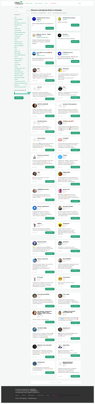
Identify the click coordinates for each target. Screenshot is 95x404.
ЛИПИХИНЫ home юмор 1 (43, 189)
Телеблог (65, 155)
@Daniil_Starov (65, 243)
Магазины (20, 85)
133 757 (35, 116)
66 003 (60, 150)
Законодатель (66, 223)
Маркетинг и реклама (22, 73)
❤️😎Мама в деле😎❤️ (68, 121)
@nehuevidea (39, 363)
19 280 (60, 271)
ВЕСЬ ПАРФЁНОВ (67, 258)
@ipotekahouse (39, 207)
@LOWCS (65, 19)
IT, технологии (22, 36)
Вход (80, 3)
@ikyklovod (65, 105)
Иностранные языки (22, 72)
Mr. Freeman (40, 277)
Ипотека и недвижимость (43, 206)
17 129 (60, 286)
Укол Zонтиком (66, 277)
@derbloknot (65, 364)
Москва (22, 79)
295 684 (35, 99)
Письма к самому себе (42, 258)
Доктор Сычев (66, 189)
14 (58, 382)
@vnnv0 (38, 173)
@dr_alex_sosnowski (40, 105)
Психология (22, 38)
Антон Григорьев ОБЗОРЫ (43, 294)
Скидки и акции (22, 60)
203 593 (61, 97)
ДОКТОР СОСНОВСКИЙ (42, 104)
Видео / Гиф (22, 51)
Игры (22, 47)
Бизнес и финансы (22, 19)
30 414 (35, 218)
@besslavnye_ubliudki (66, 207)
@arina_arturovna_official (41, 139)
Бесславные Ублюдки (68, 206)
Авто (22, 17)
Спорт (22, 26)
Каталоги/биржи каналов (22, 32)
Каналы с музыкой (22, 43)
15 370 (35, 322)
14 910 (60, 323)
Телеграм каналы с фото (22, 68)
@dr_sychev (65, 190)
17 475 (35, 289)
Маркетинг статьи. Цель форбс (44, 345)
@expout (39, 21)
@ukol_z (64, 278)
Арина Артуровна (41, 138)
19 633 (35, 272)
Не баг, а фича (66, 294)
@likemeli (39, 88)
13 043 (35, 357)
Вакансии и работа (22, 58)
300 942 (61, 82)
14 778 (35, 340)
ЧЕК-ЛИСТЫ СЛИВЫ (42, 328)
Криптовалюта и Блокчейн (22, 23)
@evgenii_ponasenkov (41, 122)
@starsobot (65, 54)
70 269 (60, 133)
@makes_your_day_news (42, 37)
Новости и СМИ (22, 30)
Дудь (38, 68)
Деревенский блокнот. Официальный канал (68, 363)
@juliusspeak (65, 88)
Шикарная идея (41, 362)
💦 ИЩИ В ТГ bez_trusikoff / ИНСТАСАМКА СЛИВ (69, 312)
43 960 (35, 181)
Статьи (46, 3)
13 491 (60, 338)
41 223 (60, 184)
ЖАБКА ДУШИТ (66, 172)
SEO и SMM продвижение (22, 55)
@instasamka (65, 313)
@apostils (39, 260)
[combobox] (43, 13)
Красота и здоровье (22, 75)
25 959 (35, 232)
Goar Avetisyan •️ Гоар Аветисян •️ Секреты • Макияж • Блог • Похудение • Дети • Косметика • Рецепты (44, 313)
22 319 (60, 236)
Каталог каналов (38, 3)
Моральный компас (41, 241)
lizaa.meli (39, 87)
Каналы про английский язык (22, 83)
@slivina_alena (65, 70)
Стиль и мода (22, 64)
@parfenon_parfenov (66, 260)
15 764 (35, 306)
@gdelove (64, 295)
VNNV (38, 172)
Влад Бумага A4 (66, 328)
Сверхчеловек (66, 345)
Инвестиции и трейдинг (22, 77)
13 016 (60, 355)
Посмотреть (50, 28)
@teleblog (64, 156)
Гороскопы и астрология (22, 81)
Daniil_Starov (66, 241)
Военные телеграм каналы (22, 87)
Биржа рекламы (29, 3)
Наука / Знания (22, 53)
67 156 (35, 150)
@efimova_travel (41, 55)
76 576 (35, 131)
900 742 (35, 80)
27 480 (60, 218)
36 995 (60, 201)
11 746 (35, 372)
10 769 (60, 376)
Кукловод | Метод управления (70, 104)
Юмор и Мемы (22, 70)
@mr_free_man (39, 278)
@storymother (65, 122)
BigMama (39, 223)
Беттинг (22, 56)
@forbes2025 (39, 346)
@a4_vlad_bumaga (66, 329)
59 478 (35, 167)
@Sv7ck (64, 346)
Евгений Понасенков (42, 121)
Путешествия (22, 28)
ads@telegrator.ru (34, 390)
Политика (22, 62)
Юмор (22, 40)
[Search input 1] (20, 11)
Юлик (64, 87)
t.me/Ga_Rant (33, 389)
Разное (22, 66)
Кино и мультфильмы (22, 45)
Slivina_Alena (66, 68)
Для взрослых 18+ (22, 41)
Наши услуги (53, 3)
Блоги (22, 49)
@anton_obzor (39, 295)
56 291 (60, 167)
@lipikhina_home (40, 190)
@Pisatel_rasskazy (40, 156)
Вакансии (17, 395)
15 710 (60, 306)
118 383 (61, 116)
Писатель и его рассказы (43, 155)
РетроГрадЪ (65, 138)
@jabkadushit (65, 173)
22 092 (35, 253)
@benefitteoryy (39, 329)
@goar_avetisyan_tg (40, 315)
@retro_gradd (65, 139)
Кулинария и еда (22, 24)
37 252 (35, 200)
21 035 (60, 251)
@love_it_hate (66, 36)
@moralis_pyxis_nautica (41, 243)
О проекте (24, 395)
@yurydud (39, 70)
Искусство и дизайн (22, 34)
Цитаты (22, 21)
